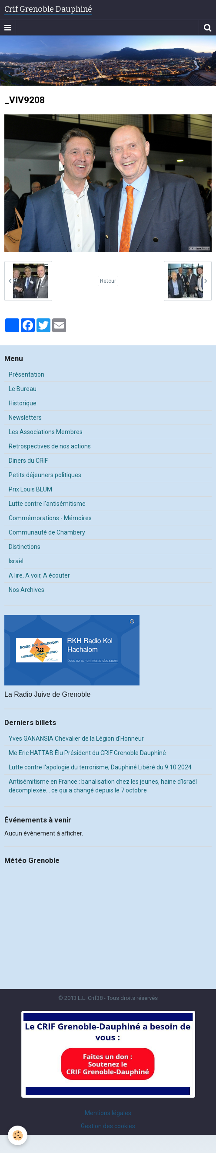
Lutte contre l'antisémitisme (47, 503)
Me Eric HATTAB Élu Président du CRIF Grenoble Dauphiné (87, 752)
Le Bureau (23, 388)
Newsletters (25, 417)
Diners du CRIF (28, 460)
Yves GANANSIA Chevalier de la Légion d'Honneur (76, 738)
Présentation (26, 374)
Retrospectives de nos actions (50, 446)
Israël (16, 561)
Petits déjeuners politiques (45, 474)
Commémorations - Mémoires (50, 518)
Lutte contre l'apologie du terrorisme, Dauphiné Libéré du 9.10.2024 (100, 767)
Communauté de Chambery (47, 532)
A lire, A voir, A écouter (39, 575)
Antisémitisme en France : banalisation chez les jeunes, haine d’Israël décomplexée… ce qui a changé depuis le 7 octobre (103, 786)
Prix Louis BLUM (30, 489)
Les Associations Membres (46, 431)
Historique (23, 403)
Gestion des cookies (108, 1126)
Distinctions (24, 546)
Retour (108, 281)
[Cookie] (17, 1135)
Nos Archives (26, 589)
